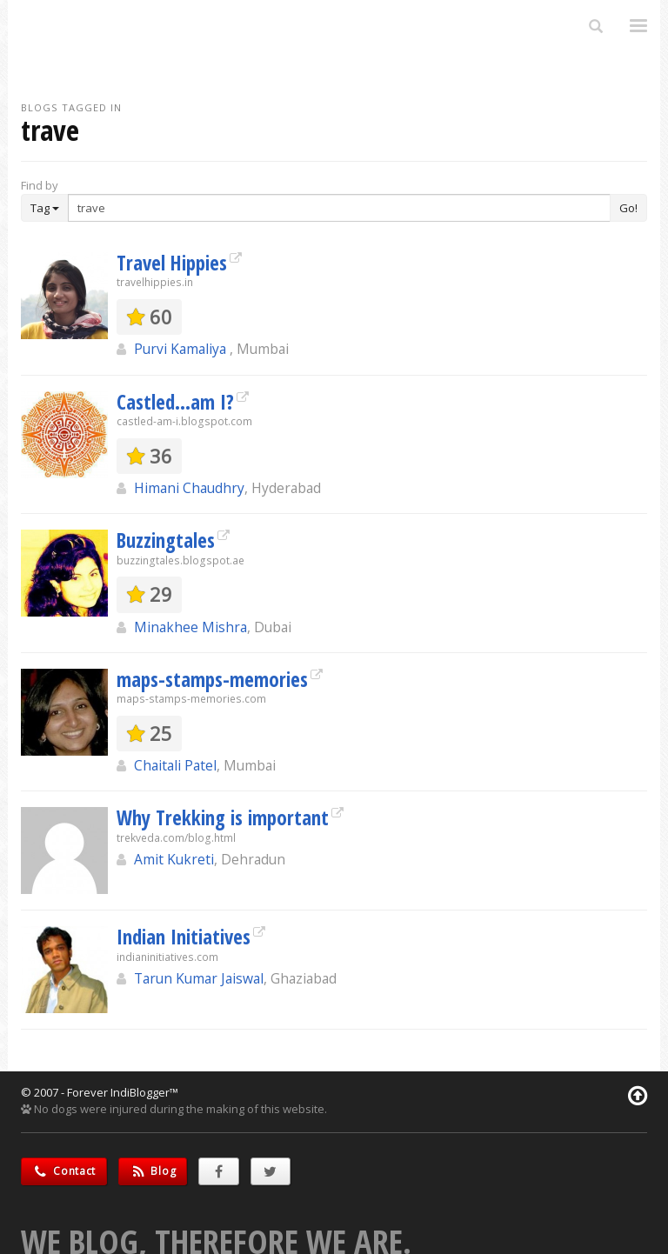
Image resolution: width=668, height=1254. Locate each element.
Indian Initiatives (183, 937)
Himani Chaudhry (189, 487)
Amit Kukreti (174, 859)
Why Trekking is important (223, 817)
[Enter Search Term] (339, 208)
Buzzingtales (166, 540)
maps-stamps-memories (212, 679)
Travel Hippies (172, 263)
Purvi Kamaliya (182, 348)
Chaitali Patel (175, 765)
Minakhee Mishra (190, 627)
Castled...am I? (175, 402)
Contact (64, 1171)
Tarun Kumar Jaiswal (199, 978)
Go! (628, 208)
